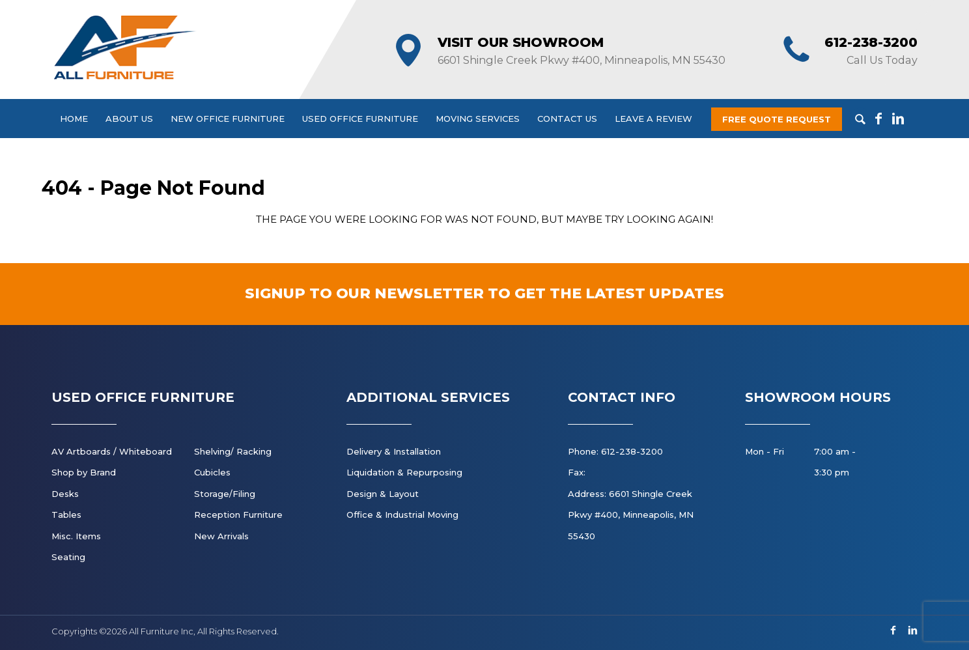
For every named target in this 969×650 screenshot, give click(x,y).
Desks (65, 493)
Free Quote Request (776, 119)
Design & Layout (382, 493)
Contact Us (567, 118)
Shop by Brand (83, 472)
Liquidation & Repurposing (404, 472)
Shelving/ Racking (233, 451)
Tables (66, 514)
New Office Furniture (228, 118)
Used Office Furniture (360, 118)
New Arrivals (221, 536)
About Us (129, 118)
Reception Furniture (238, 514)
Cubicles (212, 472)
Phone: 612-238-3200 (615, 451)
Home (74, 118)
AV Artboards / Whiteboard (111, 451)
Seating (68, 557)
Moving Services (478, 118)
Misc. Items (76, 536)
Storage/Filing (224, 493)
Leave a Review (653, 118)
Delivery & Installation (393, 451)
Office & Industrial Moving (402, 514)
